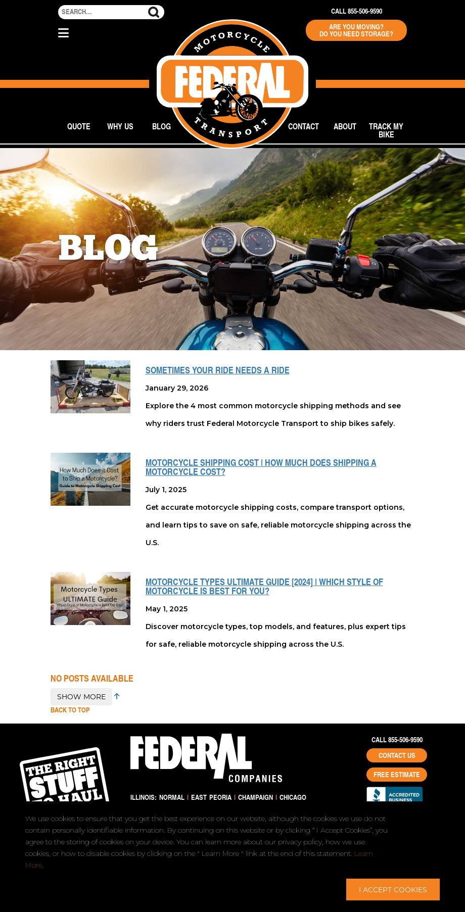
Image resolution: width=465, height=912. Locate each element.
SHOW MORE (81, 696)
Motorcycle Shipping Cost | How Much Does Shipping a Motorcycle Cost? (261, 467)
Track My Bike (386, 130)
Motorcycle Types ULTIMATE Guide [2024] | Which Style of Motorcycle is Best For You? (264, 586)
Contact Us (397, 755)
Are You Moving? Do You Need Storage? (356, 30)
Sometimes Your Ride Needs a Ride (218, 369)
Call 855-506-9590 (356, 11)
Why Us (120, 126)
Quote (78, 126)
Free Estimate (397, 775)
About (345, 126)
